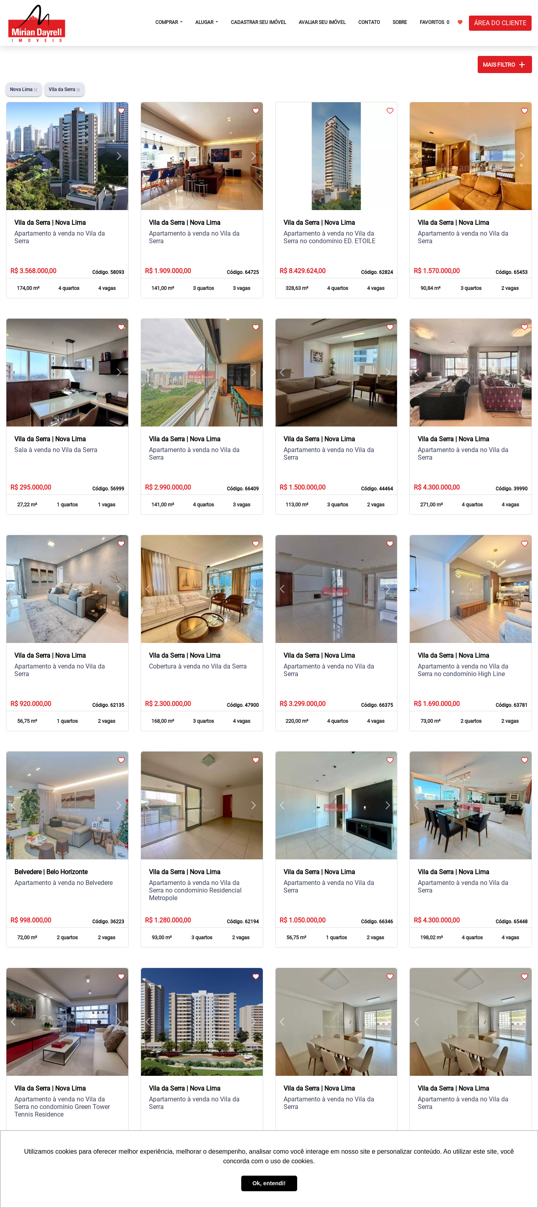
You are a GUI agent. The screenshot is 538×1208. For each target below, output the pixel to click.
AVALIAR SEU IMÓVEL (322, 22)
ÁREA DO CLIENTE (500, 23)
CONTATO (369, 22)
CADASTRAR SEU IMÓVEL (258, 22)
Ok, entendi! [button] (269, 1183)
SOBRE (400, 22)
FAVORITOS (441, 22)
